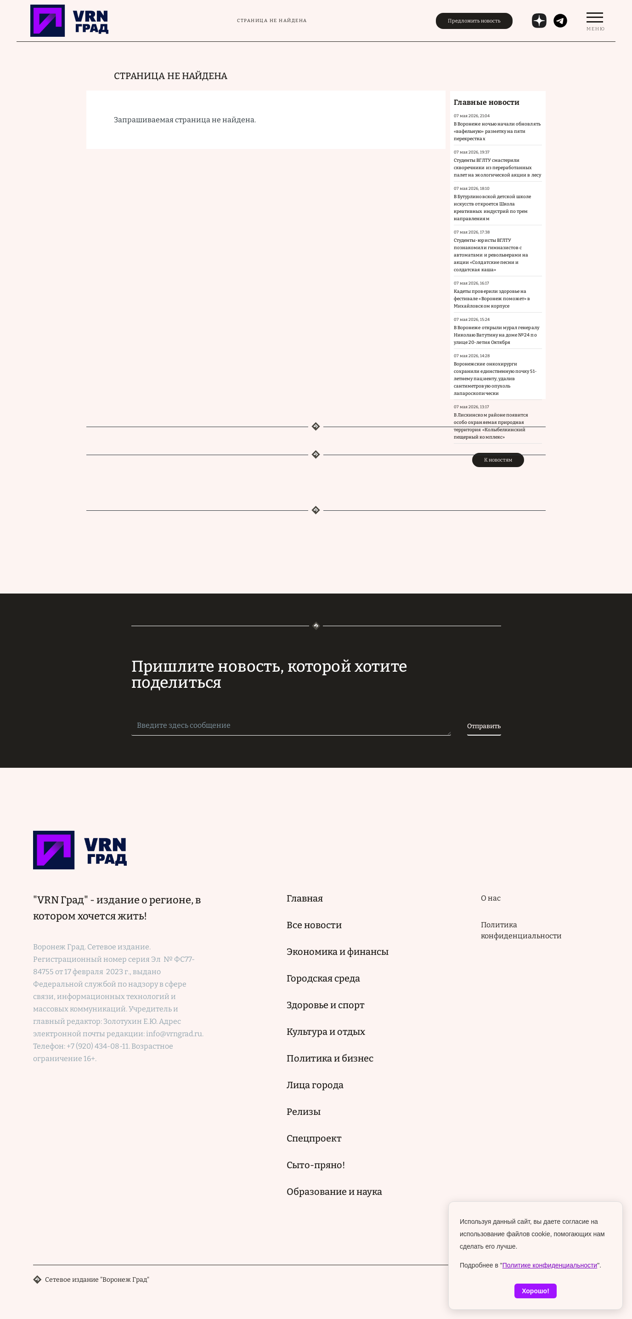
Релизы (304, 1111)
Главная (305, 898)
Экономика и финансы (338, 951)
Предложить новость (474, 21)
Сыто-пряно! (316, 1165)
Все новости (314, 925)
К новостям (498, 460)
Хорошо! (535, 1291)
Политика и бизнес (330, 1058)
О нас (491, 898)
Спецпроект (314, 1138)
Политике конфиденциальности (549, 1265)
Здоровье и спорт (326, 1005)
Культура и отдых (326, 1031)
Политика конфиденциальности (521, 930)
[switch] (594, 20)
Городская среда (323, 978)
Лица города (315, 1085)
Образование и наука (334, 1191)
